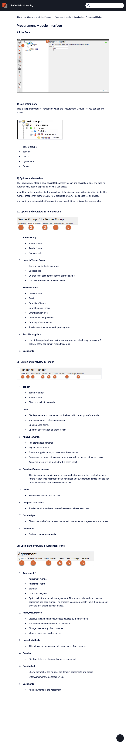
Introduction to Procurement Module (88, 17)
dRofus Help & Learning (21, 5)
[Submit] (88, 5)
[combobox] (105, 5)
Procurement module (63, 17)
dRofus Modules (44, 17)
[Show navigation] (120, 738)
